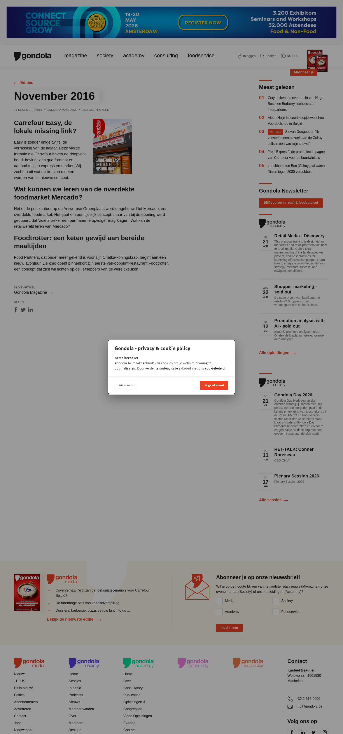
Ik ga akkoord (214, 385)
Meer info (126, 385)
